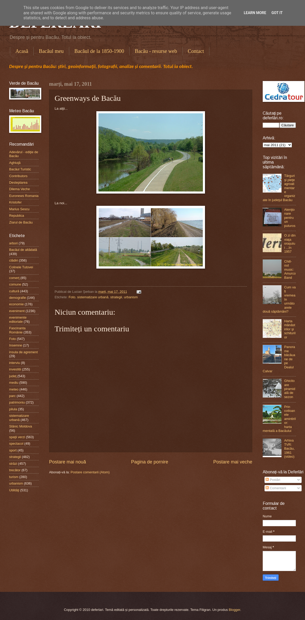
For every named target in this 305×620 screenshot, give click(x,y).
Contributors (18, 176)
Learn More (255, 13)
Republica (16, 216)
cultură (14, 291)
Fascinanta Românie (17, 330)
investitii (15, 369)
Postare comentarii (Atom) (90, 472)
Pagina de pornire (149, 461)
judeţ (12, 376)
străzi (13, 464)
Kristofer (15, 202)
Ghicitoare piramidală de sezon (289, 389)
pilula (13, 409)
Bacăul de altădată (23, 250)
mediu (13, 383)
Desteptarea (18, 182)
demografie (17, 298)
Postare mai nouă (67, 461)
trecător (15, 470)
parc (12, 396)
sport (13, 450)
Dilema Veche (19, 189)
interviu (14, 363)
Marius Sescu (19, 209)
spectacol (16, 443)
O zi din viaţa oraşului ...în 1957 (290, 243)
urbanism (131, 297)
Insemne (15, 345)
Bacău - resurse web (156, 51)
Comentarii (276, 488)
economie (16, 304)
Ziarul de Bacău (21, 222)
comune (15, 284)
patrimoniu (17, 402)
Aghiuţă (15, 163)
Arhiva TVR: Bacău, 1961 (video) (289, 448)
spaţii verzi (17, 437)
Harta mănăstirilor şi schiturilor (290, 329)
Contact (196, 51)
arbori (13, 243)
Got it (277, 13)
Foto (72, 297)
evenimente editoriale (18, 319)
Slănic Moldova (20, 426)
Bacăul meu (51, 51)
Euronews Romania (23, 196)
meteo (14, 389)
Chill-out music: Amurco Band (290, 269)
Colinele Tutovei (21, 267)
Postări (273, 480)
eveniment (17, 311)
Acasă (21, 51)
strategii (116, 297)
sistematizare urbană (93, 297)
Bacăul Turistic (20, 169)
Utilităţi (14, 490)
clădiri (13, 260)
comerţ (14, 278)
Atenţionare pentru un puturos (289, 218)
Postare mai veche (232, 461)
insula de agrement (23, 352)
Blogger (234, 610)
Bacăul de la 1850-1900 (99, 51)
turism (13, 477)
